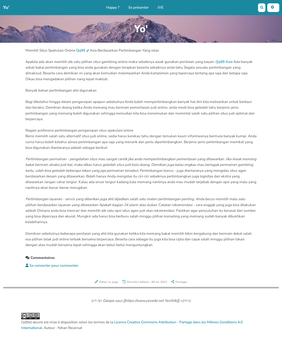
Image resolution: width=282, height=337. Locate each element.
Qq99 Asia (224, 61)
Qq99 (82, 50)
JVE (160, 7)
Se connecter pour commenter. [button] (52, 265)
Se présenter (138, 7)
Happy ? (112, 7)
